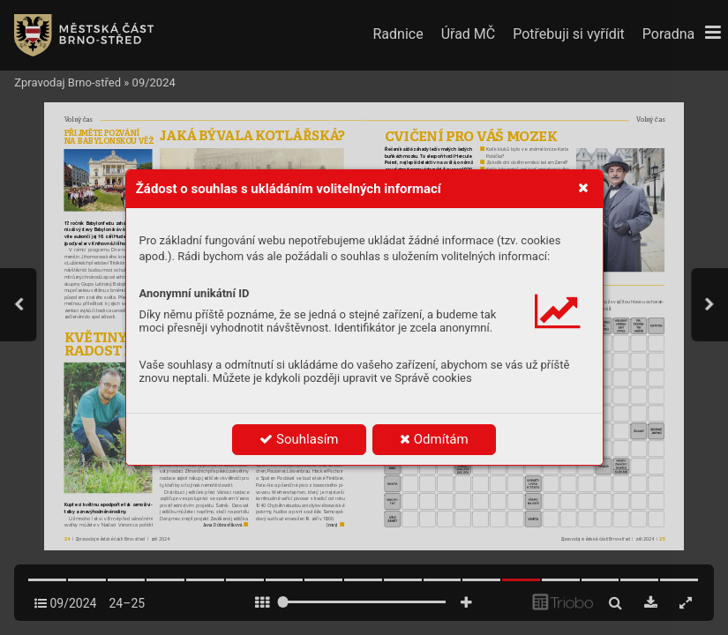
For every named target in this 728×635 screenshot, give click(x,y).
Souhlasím (298, 439)
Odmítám (434, 439)
